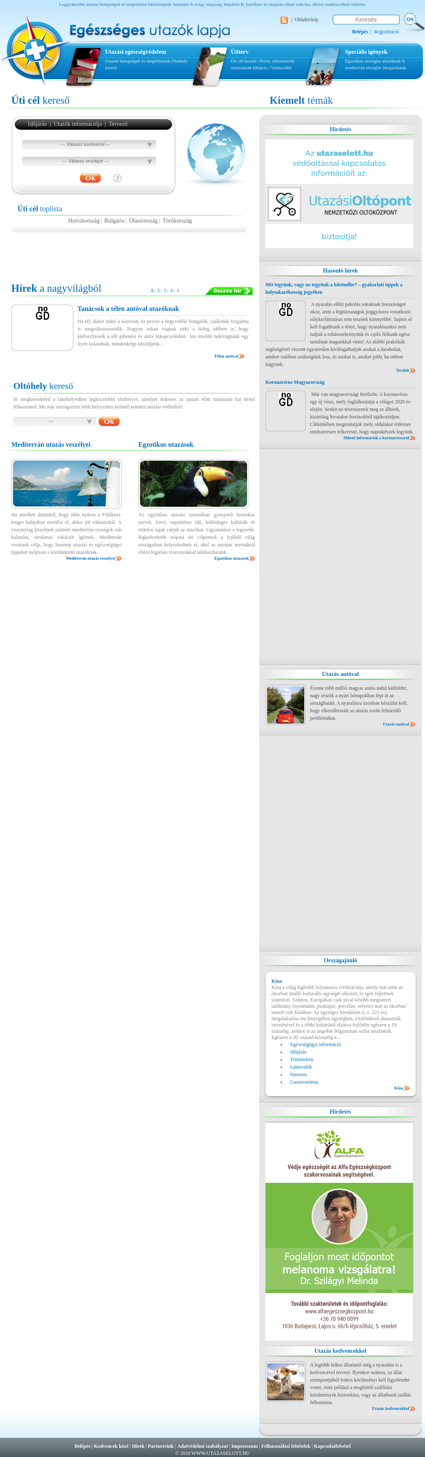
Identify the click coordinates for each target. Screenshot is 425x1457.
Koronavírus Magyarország (295, 382)
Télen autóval (226, 356)
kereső (40, 100)
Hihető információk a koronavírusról (376, 438)
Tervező (118, 124)
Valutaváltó (281, 67)
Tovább (402, 370)
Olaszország (143, 221)
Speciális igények (366, 52)
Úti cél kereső (243, 60)
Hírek (138, 1446)
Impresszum (244, 1446)
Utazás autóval (340, 674)
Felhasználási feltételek (285, 1446)
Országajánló (340, 960)
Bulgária (114, 221)
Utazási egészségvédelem (135, 52)
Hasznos (299, 1074)
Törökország (177, 221)
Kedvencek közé (111, 1446)
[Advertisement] (130, 253)
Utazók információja (78, 124)
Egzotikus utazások (231, 558)
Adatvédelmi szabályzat (202, 1446)
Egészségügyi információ (315, 1044)
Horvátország (83, 221)
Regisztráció (386, 32)
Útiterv (240, 52)
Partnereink (161, 1446)
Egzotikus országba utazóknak (373, 60)
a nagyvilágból (56, 288)
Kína (398, 1088)
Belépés (82, 1446)
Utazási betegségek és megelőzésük (137, 60)
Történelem (301, 1059)
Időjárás (260, 67)
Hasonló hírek (340, 271)
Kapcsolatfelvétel (332, 1446)
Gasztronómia (304, 1082)
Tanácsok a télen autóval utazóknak (128, 308)
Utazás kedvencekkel (341, 1351)
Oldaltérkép (306, 20)
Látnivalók (301, 1067)
